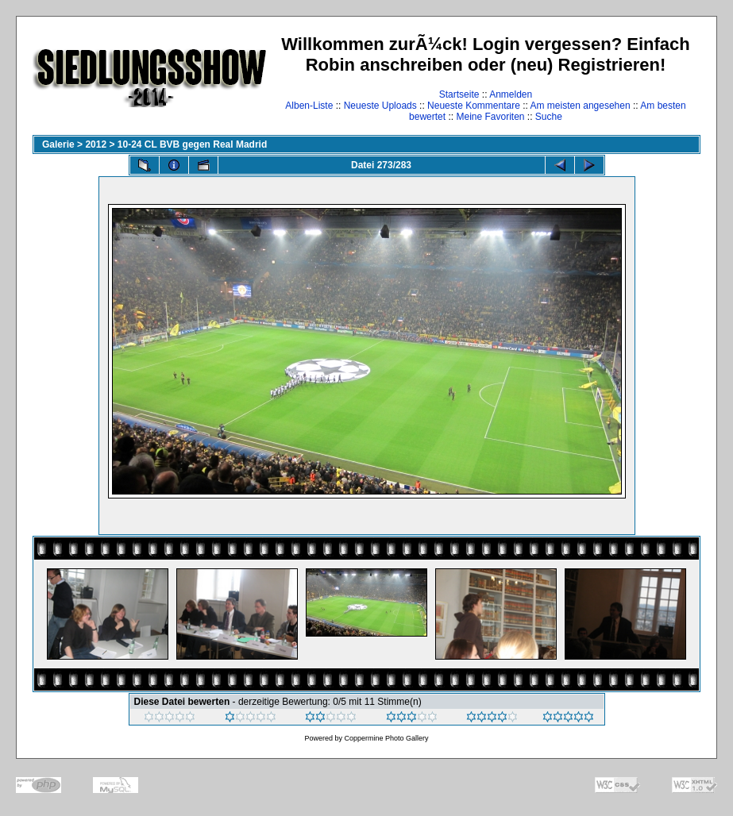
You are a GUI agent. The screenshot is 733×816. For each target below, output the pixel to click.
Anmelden (510, 94)
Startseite (459, 94)
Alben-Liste (309, 105)
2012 (95, 144)
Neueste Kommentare (473, 105)
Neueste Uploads (380, 105)
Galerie (58, 144)
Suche (548, 116)
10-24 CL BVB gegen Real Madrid (193, 144)
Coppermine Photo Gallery (386, 738)
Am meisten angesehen (580, 105)
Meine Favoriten (490, 116)
